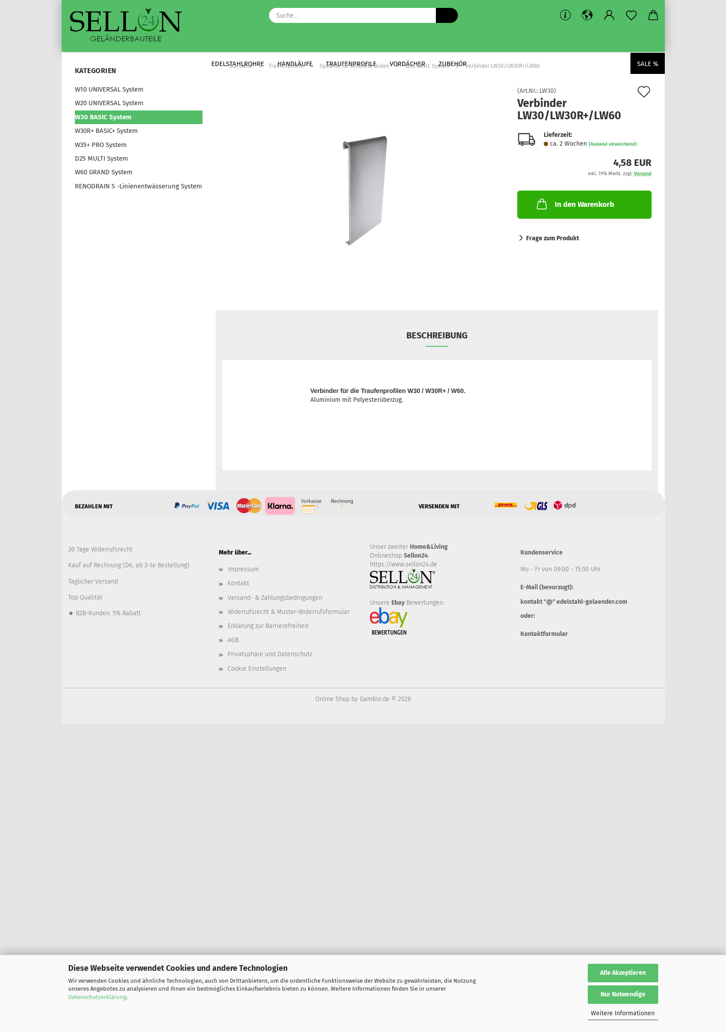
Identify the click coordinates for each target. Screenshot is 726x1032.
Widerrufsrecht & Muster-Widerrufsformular (289, 612)
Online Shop (332, 699)
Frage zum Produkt (552, 238)
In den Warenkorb (574, 204)
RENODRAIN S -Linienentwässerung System (138, 186)
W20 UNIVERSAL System (109, 103)
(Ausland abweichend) (613, 144)
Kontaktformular (544, 634)
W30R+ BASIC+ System (106, 131)
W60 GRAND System (104, 172)
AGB (233, 640)
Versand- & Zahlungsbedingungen (275, 598)
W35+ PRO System (101, 145)
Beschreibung (437, 335)
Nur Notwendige (623, 994)
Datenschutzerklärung (97, 997)
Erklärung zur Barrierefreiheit (268, 626)
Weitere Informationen (623, 1013)
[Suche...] (447, 15)
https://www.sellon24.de (403, 564)
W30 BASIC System (103, 117)
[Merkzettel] (631, 15)
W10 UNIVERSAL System (109, 89)
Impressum (243, 569)
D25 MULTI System (101, 158)
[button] (587, 15)
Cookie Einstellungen (257, 668)
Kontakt (238, 583)
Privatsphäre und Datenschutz (270, 654)
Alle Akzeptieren (623, 973)
